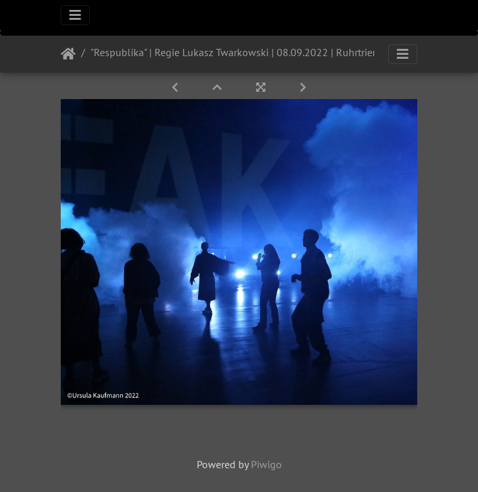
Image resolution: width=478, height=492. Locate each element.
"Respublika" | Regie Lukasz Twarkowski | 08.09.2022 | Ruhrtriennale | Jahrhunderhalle (281, 52)
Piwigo (266, 464)
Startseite (68, 54)
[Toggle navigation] (75, 15)
